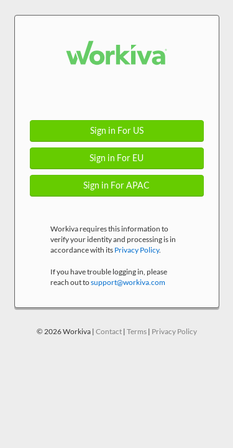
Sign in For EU (116, 158)
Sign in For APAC (116, 185)
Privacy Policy (136, 250)
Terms (137, 331)
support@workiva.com (128, 282)
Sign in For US (117, 131)
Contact (109, 331)
